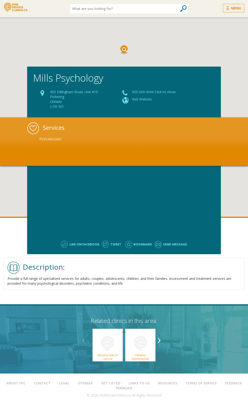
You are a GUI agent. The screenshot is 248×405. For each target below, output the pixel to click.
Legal (64, 383)
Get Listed (110, 383)
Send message (175, 244)
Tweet (115, 244)
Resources (167, 383)
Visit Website (142, 99)
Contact (42, 383)
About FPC (15, 383)
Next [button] (159, 338)
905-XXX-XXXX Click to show (154, 92)
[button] (124, 49)
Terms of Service (201, 383)
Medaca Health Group (108, 357)
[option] (67, 139)
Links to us (139, 383)
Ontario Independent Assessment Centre (140, 359)
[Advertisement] (124, 201)
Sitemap (85, 383)
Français (124, 388)
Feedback (233, 383)
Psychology (50, 139)
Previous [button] (84, 338)
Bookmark (142, 244)
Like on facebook (84, 244)
